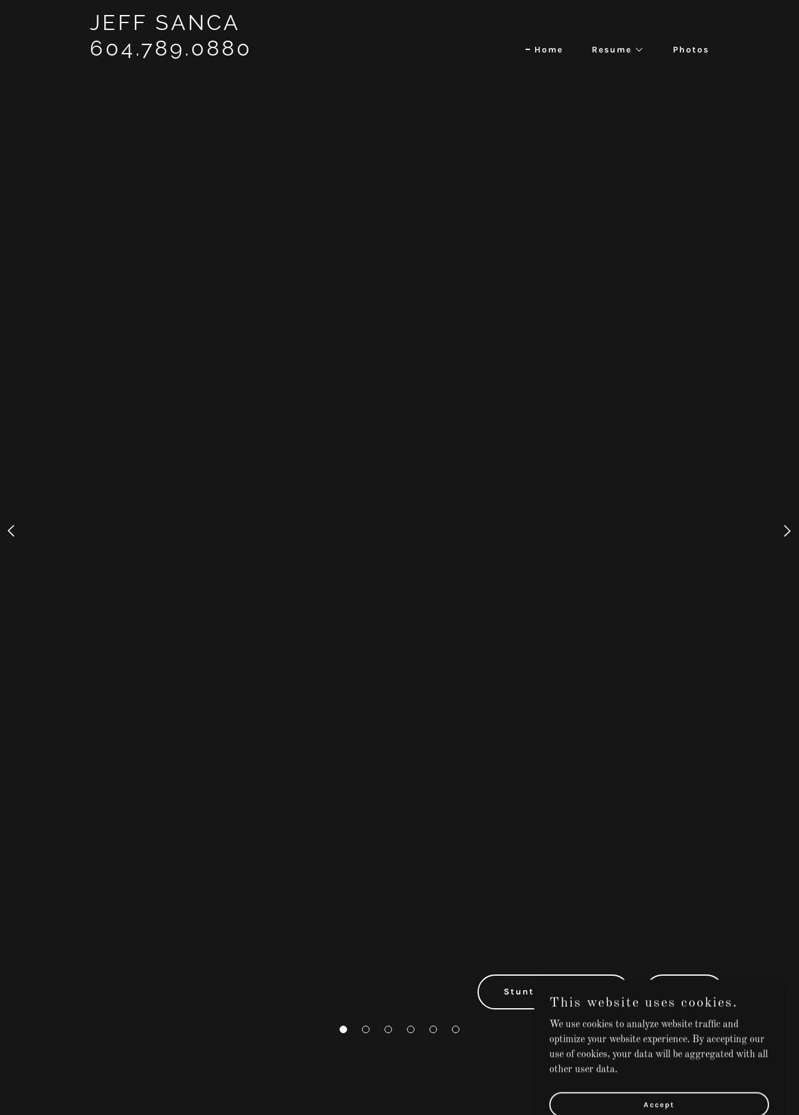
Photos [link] (691, 49)
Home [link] (548, 49)
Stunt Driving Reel (554, 991)
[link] (198, 79)
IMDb (684, 991)
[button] (343, 1029)
